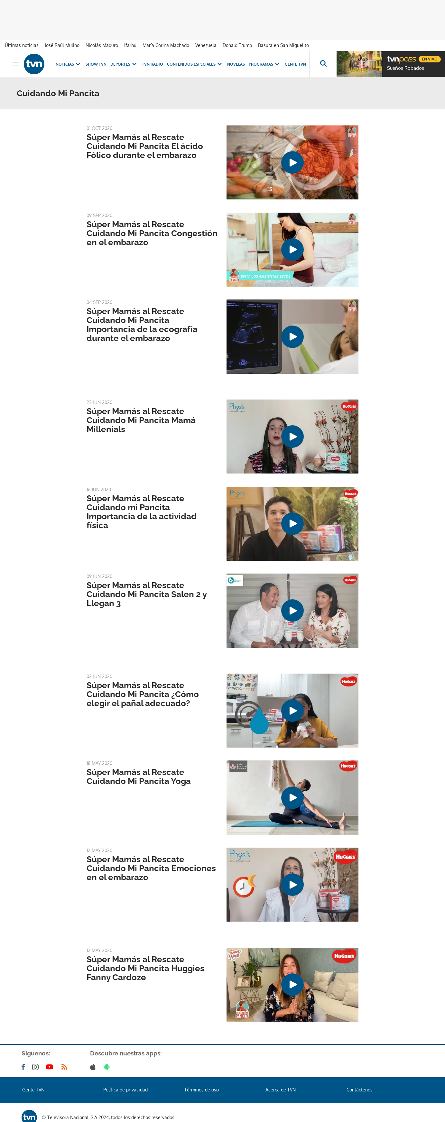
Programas (265, 64)
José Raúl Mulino (62, 45)
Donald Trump (237, 45)
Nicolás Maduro (102, 45)
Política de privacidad (125, 1089)
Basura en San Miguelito (283, 45)
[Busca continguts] (323, 64)
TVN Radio (152, 64)
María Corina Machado (166, 45)
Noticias (69, 64)
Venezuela (206, 45)
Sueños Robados (405, 68)
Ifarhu (130, 45)
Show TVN (96, 64)
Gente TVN (295, 64)
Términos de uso (201, 1089)
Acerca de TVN (280, 1089)
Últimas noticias (22, 45)
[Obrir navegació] (16, 64)
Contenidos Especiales (195, 64)
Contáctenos (360, 1089)
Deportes (124, 64)
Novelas (236, 64)
